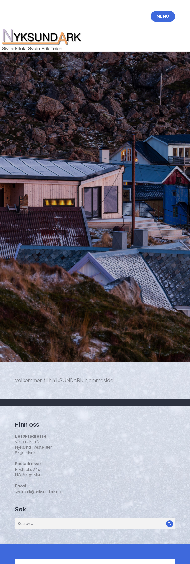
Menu (163, 16)
